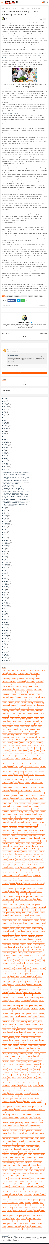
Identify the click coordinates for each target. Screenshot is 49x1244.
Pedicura (11, 1064)
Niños (36, 296)
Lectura (18, 963)
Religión (42, 1120)
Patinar (18, 1061)
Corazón (5, 801)
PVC (30, 1104)
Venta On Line (22, 1210)
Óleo (36, 1035)
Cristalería (36, 806)
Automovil (29, 718)
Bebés (38, 729)
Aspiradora (11, 715)
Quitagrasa (11, 1106)
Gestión (41, 902)
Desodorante (41, 824)
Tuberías (30, 1199)
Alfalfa (24, 692)
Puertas (33, 1101)
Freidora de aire (14, 894)
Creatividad (6, 806)
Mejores (41, 1000)
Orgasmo (30, 1040)
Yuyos (39, 1226)
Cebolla (30, 766)
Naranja (5, 1024)
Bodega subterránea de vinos (9, 485)
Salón (44, 1141)
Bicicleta (10, 734)
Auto (12, 718)
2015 (5, 629)
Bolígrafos (11, 739)
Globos (22, 904)
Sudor (26, 1170)
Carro (35, 761)
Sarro (12, 1149)
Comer (32, 785)
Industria (17, 936)
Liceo (12, 968)
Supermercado (16, 1173)
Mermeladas (16, 1005)
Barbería (17, 726)
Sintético (31, 1159)
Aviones (36, 718)
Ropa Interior (15, 1138)
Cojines (11, 782)
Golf (33, 904)
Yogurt (28, 1226)
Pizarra (4, 1080)
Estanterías (33, 867)
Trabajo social (6, 1194)
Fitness (34, 886)
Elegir (30, 851)
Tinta (31, 1189)
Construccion (41, 795)
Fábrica (27, 878)
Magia (17, 979)
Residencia (32, 1128)
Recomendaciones (32, 1109)
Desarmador (20, 822)
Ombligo (5, 1037)
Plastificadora (12, 1082)
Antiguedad (6, 705)
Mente (34, 1003)
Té (31, 1181)
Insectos (31, 939)
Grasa (4, 910)
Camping (27, 755)
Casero (37, 763)
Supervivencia (25, 1173)
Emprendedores (20, 854)
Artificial (36, 713)
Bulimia (4, 745)
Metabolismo (33, 1005)
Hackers (29, 912)
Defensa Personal (18, 819)
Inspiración (5, 941)
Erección (33, 859)
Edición (16, 846)
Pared (18, 1056)
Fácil (10, 880)
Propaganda (38, 1096)
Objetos (29, 1032)
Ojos (31, 1035)
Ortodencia (14, 1042)
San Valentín (16, 1146)
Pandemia (5, 1050)
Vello (4, 1210)
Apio (35, 705)
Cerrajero (36, 769)
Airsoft (22, 689)
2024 (5, 422)
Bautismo (32, 729)
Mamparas (22, 981)
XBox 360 (17, 1226)
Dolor (38, 840)
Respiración (6, 1130)
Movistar (35, 1016)
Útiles (28, 1205)
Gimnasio (5, 904)
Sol (20, 1165)
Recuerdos (41, 1109)
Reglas (16, 1117)
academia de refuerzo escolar (24, 100)
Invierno (18, 947)
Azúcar (4, 721)
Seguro (21, 1151)
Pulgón (4, 1104)
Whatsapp (23, 300)
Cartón (4, 763)
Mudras (4, 1019)
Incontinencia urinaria (8, 936)
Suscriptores (6, 1175)
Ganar (17, 899)
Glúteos (28, 904)
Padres (30, 1045)
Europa (41, 872)
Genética (35, 902)
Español (41, 864)
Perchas (5, 1069)
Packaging (15, 1045)
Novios (10, 1032)
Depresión (12, 822)
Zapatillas (12, 1229)
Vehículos (42, 1207)
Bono (4, 742)
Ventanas (36, 1210)
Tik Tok (21, 1189)
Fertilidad (19, 883)
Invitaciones (25, 947)
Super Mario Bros (7, 1173)
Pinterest (29, 1074)
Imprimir (19, 933)
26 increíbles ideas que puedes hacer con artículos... (16, 479)
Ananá (28, 700)
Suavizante (41, 1167)
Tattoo (15, 1181)
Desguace (13, 824)
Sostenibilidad (25, 1167)
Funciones (10, 896)
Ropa (27, 1136)
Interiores (23, 944)
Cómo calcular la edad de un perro (11, 475)
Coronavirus (34, 801)
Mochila (38, 1011)
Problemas (10, 1093)
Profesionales (35, 1093)
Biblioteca (31, 731)
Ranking (24, 1106)
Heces (26, 915)
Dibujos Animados (33, 830)
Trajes (20, 1194)
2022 (5, 461)
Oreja (11, 1040)
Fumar (4, 896)
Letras (21, 965)
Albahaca (5, 692)
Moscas (35, 1013)
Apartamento (21, 705)
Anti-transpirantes (38, 702)
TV (16, 1202)
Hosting (12, 928)
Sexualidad (29, 1157)
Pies (10, 1074)
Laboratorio (11, 957)
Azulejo (14, 721)
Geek (29, 902)
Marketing (18, 992)
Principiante (41, 1090)
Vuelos (4, 1223)
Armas (17, 710)
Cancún (39, 755)
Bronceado (39, 742)
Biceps (4, 734)
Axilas (42, 718)
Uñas (4, 1205)
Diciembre (42, 830)
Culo (4, 814)
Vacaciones (34, 1205)
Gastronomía (18, 902)
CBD (21, 766)
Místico (28, 1011)
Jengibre (32, 949)
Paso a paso (13, 1058)
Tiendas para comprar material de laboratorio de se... (16, 471)
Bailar (41, 721)
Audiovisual (5, 718)
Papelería (30, 1053)
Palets (10, 1048)
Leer (27, 963)
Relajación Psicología (23, 1120)
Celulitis (5, 769)
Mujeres (27, 1019)
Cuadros (20, 809)
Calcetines (31, 747)
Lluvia (41, 971)
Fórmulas (12, 891)
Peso (16, 1072)
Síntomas (37, 1159)
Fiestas (42, 883)
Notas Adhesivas (21, 1029)
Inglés (11, 939)
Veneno (15, 1210)
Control (21, 798)
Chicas (30, 771)
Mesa (22, 1005)
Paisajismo (42, 1045)
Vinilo (34, 1218)
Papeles (37, 1053)
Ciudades (5, 777)
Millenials (9, 1011)
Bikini (31, 734)
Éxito (30, 875)
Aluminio (37, 697)
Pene (43, 1066)
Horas (4, 926)
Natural (21, 1024)
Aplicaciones (41, 705)
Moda (43, 1011)
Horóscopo (29, 926)
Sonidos (12, 1167)
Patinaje (12, 1061)
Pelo (17, 1066)
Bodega (5, 739)
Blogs (24, 737)
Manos (23, 984)
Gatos (24, 902)
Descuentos (6, 824)
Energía (11, 856)
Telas (25, 1183)
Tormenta (9, 1191)
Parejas (24, 1056)
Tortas (21, 1191)
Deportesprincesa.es (13, 355)
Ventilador (5, 1213)
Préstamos (19, 1090)
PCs (40, 1061)
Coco (31, 779)
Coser (16, 803)
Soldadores (26, 1165)
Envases (5, 859)
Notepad (30, 1029)
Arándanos (31, 708)
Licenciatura (6, 968)
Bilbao (36, 734)
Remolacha (26, 1122)
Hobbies (5, 923)
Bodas (43, 737)
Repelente (16, 1125)
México (20, 1008)
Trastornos (19, 1197)
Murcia (13, 1021)
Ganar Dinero (24, 899)
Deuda (35, 827)
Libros (43, 965)
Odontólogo (40, 1032)
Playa (30, 1082)
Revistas (5, 1133)
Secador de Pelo (26, 1149)
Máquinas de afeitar (25, 989)
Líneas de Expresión (7, 971)
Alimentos (14, 694)
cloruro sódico (6, 779)
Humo (11, 931)
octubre (6, 406)
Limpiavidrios (35, 968)
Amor (23, 700)
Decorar (5, 819)
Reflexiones (6, 1114)
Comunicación (32, 793)
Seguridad (14, 1151)
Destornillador (13, 827)
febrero (6, 419)
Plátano (24, 1082)
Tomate (41, 1189)
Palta (28, 1048)
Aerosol (18, 684)
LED (23, 963)
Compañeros (6, 790)
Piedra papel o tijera (36, 1072)
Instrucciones (20, 941)
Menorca (18, 1003)
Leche (12, 963)
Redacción (23, 1112)
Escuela (42, 862)
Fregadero (5, 894)
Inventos (5, 947)
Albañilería (12, 692)
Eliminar (16, 365)
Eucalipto (34, 872)
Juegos (25, 952)
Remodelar (19, 1122)
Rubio (37, 1138)
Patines (24, 1061)
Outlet (4, 1045)
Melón (11, 1003)
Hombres (31, 923)
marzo (5, 417)
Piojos (19, 1077)
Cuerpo (36, 811)
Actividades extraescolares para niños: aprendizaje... (15, 480)
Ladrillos (18, 957)
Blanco (12, 737)
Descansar (35, 822)
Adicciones (12, 681)
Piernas (4, 1074)
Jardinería (15, 949)
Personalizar (6, 1072)
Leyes (38, 965)
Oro (8, 1042)
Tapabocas (42, 1175)
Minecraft (16, 1011)
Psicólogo (19, 1101)
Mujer (22, 1019)
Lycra (12, 976)
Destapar (5, 827)
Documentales (22, 840)
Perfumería (17, 1069)
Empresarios (29, 854)
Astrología (25, 715)
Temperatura (21, 1186)
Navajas (41, 1024)
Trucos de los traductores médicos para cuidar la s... (16, 482)
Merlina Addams (7, 1005)
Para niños (5, 1056)
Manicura (18, 984)
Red (18, 1112)
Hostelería (5, 928)
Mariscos (12, 992)
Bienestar (26, 734)
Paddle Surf (23, 1045)
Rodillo (4, 1136)
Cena (17, 769)
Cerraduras (29, 769)
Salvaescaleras (27, 1144)
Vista (19, 1221)
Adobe (32, 681)
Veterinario (5, 1215)
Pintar (23, 1074)
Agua (24, 686)
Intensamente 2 (7, 944)
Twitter (19, 300)
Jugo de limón (6, 955)
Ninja (9, 1029)
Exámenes (11, 875)
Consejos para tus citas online (10, 483)
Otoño (41, 1042)
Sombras (40, 1165)
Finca (21, 886)
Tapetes (5, 1178)
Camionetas (41, 753)
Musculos (23, 1021)
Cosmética (22, 803)
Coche (21, 779)
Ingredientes (18, 939)
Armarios (12, 710)
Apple (4, 708)
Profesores (5, 1096)
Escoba (4, 862)
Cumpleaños (28, 814)
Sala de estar (32, 1141)
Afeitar (24, 684)
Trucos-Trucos (22, 1199)
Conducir (21, 795)
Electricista (35, 848)
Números (16, 1032)
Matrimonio (13, 997)
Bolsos (33, 739)
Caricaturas (5, 761)
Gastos (11, 902)
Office (10, 1035)
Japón (4, 949)
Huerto (34, 928)
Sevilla (11, 1157)
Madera (29, 976)
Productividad (19, 1093)
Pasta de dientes (22, 1058)
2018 (5, 580)
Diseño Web (41, 835)
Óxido (9, 1045)
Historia (36, 920)
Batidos (26, 729)
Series (29, 1154)
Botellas (10, 742)
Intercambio (16, 944)
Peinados (28, 1064)
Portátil (41, 1085)
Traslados (5, 1197)
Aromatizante (39, 710)
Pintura (35, 1074)
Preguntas (35, 1088)
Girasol (11, 904)
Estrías (28, 870)
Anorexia (17, 702)
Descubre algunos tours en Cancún (11, 498)
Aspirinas (19, 715)
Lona (10, 973)
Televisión (13, 1186)
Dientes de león (13, 832)
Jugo (40, 952)
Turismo (5, 1202)
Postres (17, 1088)
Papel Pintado (22, 1053)
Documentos (32, 840)
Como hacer (33, 787)
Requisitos (12, 1128)
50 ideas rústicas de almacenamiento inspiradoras (15, 486)
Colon (40, 782)
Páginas (36, 1045)
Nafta (34, 1021)
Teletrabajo (6, 1186)
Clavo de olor (18, 777)
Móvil (29, 1016)
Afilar (29, 684)
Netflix (27, 1027)
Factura (15, 880)
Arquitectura (6, 713)
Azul (9, 721)
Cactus (42, 745)
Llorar (28, 971)
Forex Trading (27, 888)
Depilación (39, 819)
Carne (12, 761)
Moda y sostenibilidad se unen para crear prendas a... (16, 496)
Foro (17, 891)
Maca (17, 976)
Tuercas (36, 1199)
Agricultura (18, 686)
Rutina (14, 1141)
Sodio (4, 1165)
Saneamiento (30, 1146)
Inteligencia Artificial (38, 941)
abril (5, 401)
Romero (22, 1136)
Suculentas (19, 1170)
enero (5, 420)
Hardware (5, 915)
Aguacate (30, 686)
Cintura (26, 774)
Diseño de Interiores (22, 835)
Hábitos (18, 912)
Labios (4, 957)
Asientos (5, 715)
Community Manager (8, 787)
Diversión (31, 838)
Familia (21, 880)
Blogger (18, 737)
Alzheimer (5, 700)
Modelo (12, 1013)
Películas (5, 1066)
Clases (11, 777)
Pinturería (41, 1074)
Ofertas (5, 1035)
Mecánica (20, 997)
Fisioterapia (27, 886)
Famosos (27, 880)
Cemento (11, 769)
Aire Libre (16, 689)
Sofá (9, 1165)
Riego (10, 1133)
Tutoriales (11, 1202)
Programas (21, 1096)
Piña (9, 1077)
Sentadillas (5, 1154)
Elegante (24, 851)
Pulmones (11, 1104)
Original (42, 1040)
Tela (21, 1183)
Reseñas (20, 1128)
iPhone (31, 947)
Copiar (41, 798)
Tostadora (31, 1191)
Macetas (23, 976)
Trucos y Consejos (8, 1236)
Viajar (17, 1215)
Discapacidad (6, 835)
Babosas (20, 721)
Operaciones (25, 1037)
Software (15, 1165)
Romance (16, 1136)
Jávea (21, 949)
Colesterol (34, 782)
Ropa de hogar (6, 1138)
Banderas (21, 723)
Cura (34, 814)
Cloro (42, 777)
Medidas (17, 1000)
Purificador (24, 1104)
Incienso (32, 933)
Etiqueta (28, 872)
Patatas (42, 1058)
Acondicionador (32, 676)
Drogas (22, 843)
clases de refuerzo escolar (38, 36)
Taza (27, 1181)
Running (42, 1138)
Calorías (31, 750)
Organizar (24, 1040)
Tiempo (10, 1189)
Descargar (42, 822)
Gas (35, 899)
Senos (38, 1151)
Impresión (5, 933)
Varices (20, 1207)
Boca (39, 737)
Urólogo (9, 1205)
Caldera (38, 747)
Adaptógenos (29, 678)
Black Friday (6, 737)
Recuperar (5, 1112)
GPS (28, 907)
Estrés (23, 870)
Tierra (15, 1189)
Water (9, 1223)
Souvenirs (33, 1167)
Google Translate (15, 907)
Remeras (12, 1122)
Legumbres (38, 963)
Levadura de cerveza (30, 965)
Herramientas (16, 918)
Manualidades (6, 987)
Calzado (43, 750)
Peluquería (29, 1066)
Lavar (42, 960)
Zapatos (19, 1229)
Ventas (42, 1210)
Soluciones (33, 1165)
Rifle (15, 1133)
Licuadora (18, 968)
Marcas (33, 989)
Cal (25, 747)
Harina (11, 915)
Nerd (22, 1027)
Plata (19, 1082)
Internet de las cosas (39, 944)
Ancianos (34, 700)
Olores (40, 1035)
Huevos (40, 928)
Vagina (41, 1205)
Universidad (35, 1202)
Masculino (12, 995)
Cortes (4, 803)
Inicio (3, 8)
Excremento (24, 875)
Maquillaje (39, 987)
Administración (21, 681)
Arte (24, 713)
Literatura (17, 971)
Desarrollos (27, 822)
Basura (15, 729)
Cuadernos (13, 809)
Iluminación (35, 931)
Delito (26, 819)
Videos (13, 1218)
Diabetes (14, 830)
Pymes (34, 1104)
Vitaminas (32, 1221)
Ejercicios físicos (7, 848)
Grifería (20, 910)
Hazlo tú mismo (18, 915)
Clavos (25, 777)
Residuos (39, 1128)
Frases (39, 891)
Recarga (5, 1109)
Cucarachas (5, 811)
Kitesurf (37, 955)
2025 (5, 403)
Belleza (11, 731)
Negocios (11, 1027)
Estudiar (31, 296)
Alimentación (6, 694)
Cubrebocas (40, 809)
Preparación (6, 1090)
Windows (40, 1223)
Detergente (29, 827)
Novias (4, 1032)
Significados (13, 1159)
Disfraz (11, 838)
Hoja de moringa (18, 923)
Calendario (13, 750)
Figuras (9, 886)
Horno (22, 926)
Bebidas (5, 731)
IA (15, 931)
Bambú (9, 723)
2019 (5, 559)
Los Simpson (21, 973)
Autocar (23, 718)
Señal (20, 1154)
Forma (34, 888)
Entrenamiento (36, 856)
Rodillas (42, 1133)
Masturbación (20, 995)
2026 (5, 398)
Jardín (9, 949)
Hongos (37, 923)
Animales (11, 702)
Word (4, 1226)
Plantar (32, 1080)
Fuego (43, 894)
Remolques (34, 1122)
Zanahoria (5, 1229)
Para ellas (43, 1053)
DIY (4, 840)
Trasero (43, 1194)
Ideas (23, 931)
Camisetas (11, 755)
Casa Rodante (16, 763)
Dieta (20, 832)
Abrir (10, 673)
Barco (40, 726)
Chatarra (15, 771)
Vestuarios (37, 1213)
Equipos (27, 859)
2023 (5, 441)
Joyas (19, 952)
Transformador (28, 1194)
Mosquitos (41, 1013)
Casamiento (25, 763)
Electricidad (27, 848)
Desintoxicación (32, 824)
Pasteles (30, 1058)
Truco (10, 1199)
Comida (38, 785)
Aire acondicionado (7, 689)
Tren (33, 1197)
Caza (16, 766)
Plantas (38, 1080)
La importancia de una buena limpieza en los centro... (16, 502)
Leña (16, 965)
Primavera (34, 1090)
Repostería (24, 1125)
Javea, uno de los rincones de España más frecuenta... (16, 490)
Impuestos (25, 933)
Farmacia (33, 880)
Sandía (22, 1146)
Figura (4, 886)
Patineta (30, 1061)
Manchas (29, 981)
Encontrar (5, 856)
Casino (42, 763)
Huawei (23, 928)
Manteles (29, 984)
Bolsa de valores (20, 739)
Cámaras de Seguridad (19, 753)
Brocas (32, 742)
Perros (30, 1069)
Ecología (39, 843)
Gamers (12, 899)
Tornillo (16, 1191)
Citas (36, 774)
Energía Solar (18, 856)
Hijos (15, 920)
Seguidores (35, 1149)
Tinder (26, 1189)
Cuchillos (19, 811)
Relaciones (5, 1120)
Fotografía (23, 891)
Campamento (19, 755)
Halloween (36, 912)
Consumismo (6, 798)
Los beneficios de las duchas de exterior (12, 488)
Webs (15, 1223)
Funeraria (23, 896)
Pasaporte (5, 1058)
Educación (23, 296)
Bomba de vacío (41, 739)
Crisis (30, 806)
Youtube (34, 1226)
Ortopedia (29, 1042)
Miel (4, 1011)
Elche (20, 848)
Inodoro (25, 939)
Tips (7, 8)
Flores (4, 888)
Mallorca (5, 981)
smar (22, 1162)
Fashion (39, 880)
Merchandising (42, 1003)
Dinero (37, 832)
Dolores (44, 840)
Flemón (40, 886)
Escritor (29, 862)
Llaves (23, 971)
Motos (17, 1016)
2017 (5, 600)
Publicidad (26, 1101)
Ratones (40, 1106)
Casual (4, 766)
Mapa (26, 987)
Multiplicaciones (35, 1019)
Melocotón (5, 1003)
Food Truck (19, 888)
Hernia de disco (6, 918)
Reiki (31, 1117)
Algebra (37, 692)
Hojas (25, 923)
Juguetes (14, 955)
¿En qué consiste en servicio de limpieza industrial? (15, 491)
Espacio (24, 864)
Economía (5, 846)
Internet (29, 944)
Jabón (41, 947)
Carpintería (23, 761)
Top (4, 1191)
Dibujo (25, 830)
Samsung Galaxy (7, 1146)
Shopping (5, 1159)
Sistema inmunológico (8, 1162)
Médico (11, 1000)
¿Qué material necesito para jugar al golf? (13, 493)
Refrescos (29, 1114)
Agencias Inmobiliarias (8, 686)
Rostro (31, 1138)
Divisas (37, 838)
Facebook (12, 300)
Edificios (22, 846)
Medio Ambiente (26, 1000)
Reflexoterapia (14, 1114)
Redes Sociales (37, 1112)
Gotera (23, 907)
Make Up (33, 979)
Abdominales (24, 670)
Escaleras (39, 859)
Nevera (40, 1027)
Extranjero (13, 878)
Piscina (30, 1077)
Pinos (18, 1074)
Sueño (36, 1170)
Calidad (20, 750)
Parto (41, 1056)
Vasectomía (27, 1207)
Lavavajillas (6, 963)
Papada (29, 1050)
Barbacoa (10, 726)
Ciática (4, 774)
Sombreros (5, 1167)
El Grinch (15, 848)
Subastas (5, 1170)
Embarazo (42, 851)
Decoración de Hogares (40, 817)
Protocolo (30, 1098)
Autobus (17, 718)
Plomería (14, 1085)
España (35, 864)
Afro (34, 684)
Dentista (32, 819)
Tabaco (19, 1175)
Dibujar (20, 830)
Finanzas (16, 886)
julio (5, 411)
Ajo (35, 689)
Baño (32, 723)
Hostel (41, 926)
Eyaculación (20, 878)
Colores (12, 785)
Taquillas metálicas (14, 1178)
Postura (23, 1088)
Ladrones (24, 957)
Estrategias (17, 870)
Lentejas (11, 965)
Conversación (29, 798)
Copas (35, 798)
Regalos (5, 1117)
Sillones (24, 1159)
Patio (35, 1061)
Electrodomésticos (7, 851)
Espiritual (11, 867)
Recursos (12, 1112)
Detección (21, 827)
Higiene (10, 920)
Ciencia (10, 774)
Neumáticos (34, 1027)
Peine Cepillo (36, 1064)
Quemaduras (42, 1104)
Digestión (26, 832)
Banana (14, 723)
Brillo (28, 742)
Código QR (37, 779)
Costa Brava (36, 803)
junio (5, 412)
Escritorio (35, 862)
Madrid (39, 976)
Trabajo (38, 1191)
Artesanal (29, 713)
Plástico (5, 1082)
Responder (10, 365)
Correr (40, 801)
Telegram (38, 1183)
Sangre (37, 1146)
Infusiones (5, 939)
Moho (23, 1013)
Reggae (11, 1117)
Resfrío (25, 1128)
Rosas (26, 1138)
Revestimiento (37, 1130)
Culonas (9, 814)
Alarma (39, 689)
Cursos (13, 817)
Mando (41, 981)
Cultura (21, 814)
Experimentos (37, 875)
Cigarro (16, 774)
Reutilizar (29, 1130)
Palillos (16, 1048)
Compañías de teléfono (17, 790)
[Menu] (2, 2)
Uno (41, 1202)
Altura (30, 697)
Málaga (39, 979)
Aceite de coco (35, 673)
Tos (26, 1191)
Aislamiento (29, 689)
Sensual (44, 1151)
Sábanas (21, 1141)
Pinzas (4, 1077)
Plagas (20, 1080)
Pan (39, 1048)
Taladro (30, 1175)
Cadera (4, 747)
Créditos (19, 806)
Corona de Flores (25, 801)
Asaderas (42, 713)
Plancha (26, 1080)
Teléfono (31, 1183)
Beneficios (17, 731)
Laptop (27, 960)
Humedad (5, 931)
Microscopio (34, 1008)
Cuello (25, 811)
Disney (16, 838)
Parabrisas (12, 1056)
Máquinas (16, 989)
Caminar (29, 753)
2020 (5, 539)
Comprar (16, 793)
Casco (31, 763)
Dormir (17, 843)
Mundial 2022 (6, 1021)
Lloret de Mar (35, 971)
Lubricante (28, 973)
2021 (5, 518)
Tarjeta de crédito (41, 1178)
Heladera (32, 915)
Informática (39, 936)
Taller (35, 1175)
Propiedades (6, 1098)
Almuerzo (39, 694)
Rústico (9, 1141)
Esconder (11, 862)
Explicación (5, 878)
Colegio (27, 782)
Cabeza (24, 745)
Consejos (17, 296)
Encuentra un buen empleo (9, 505)
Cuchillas (13, 811)
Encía (42, 854)
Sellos (26, 1151)
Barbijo (27, 726)
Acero (20, 676)
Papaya (40, 1050)
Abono (43, 670)
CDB (25, 766)
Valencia (5, 1207)
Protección (23, 1098)
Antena (30, 702)
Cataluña (10, 766)
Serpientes (36, 1154)
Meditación (34, 1000)
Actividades (10, 296)
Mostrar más (43, 333)
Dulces (33, 843)
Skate (17, 1162)
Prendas (42, 1088)
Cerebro (23, 769)
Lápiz (22, 960)
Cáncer (33, 755)
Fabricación (33, 878)
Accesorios (21, 673)
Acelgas (14, 676)
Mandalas (35, 981)
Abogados (37, 670)
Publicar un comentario (24, 373)
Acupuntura (21, 678)
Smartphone (28, 1162)
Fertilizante (27, 883)
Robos (31, 1133)
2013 (5, 654)
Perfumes (24, 1069)
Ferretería (12, 883)
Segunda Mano (6, 1151)
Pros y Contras (14, 1098)
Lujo (41, 973)
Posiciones (10, 1088)
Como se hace (41, 787)
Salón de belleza (7, 1144)
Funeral (17, 896)
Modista (18, 1013)
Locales (5, 973)
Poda (25, 1085)
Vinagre (29, 1218)
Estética (5, 870)
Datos (18, 817)
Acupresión (13, 678)
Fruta (38, 894)
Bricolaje (22, 742)
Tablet (24, 1175)
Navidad (5, 1027)
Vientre (23, 1218)
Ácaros (14, 673)
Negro (17, 1027)
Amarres (18, 700)
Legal (31, 963)
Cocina (26, 779)
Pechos (5, 1064)
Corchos (17, 801)
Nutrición (22, 1032)
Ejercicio (42, 846)
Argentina (5, 710)
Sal (25, 1141)
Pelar (43, 1064)
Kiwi (43, 955)
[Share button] (27, 300)
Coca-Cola (14, 779)
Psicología (12, 1101)
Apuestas (25, 708)
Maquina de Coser (7, 989)
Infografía (24, 936)
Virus (10, 1221)
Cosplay (29, 803)
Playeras (36, 1082)
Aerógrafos (11, 684)
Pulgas (39, 1101)
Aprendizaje (17, 708)
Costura (43, 803)
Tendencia (29, 1186)
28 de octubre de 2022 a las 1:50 (13, 351)
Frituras (33, 894)
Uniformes (27, 1202)
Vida (34, 1215)
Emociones (5, 854)
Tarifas (32, 1178)
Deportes (5, 822)
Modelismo (5, 1013)
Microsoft (42, 1008)
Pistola (39, 1077)
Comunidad (41, 793)
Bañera (27, 723)
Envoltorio (11, 859)
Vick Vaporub (27, 1215)
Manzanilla (20, 987)
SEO (25, 1154)
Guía (42, 910)
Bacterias (35, 721)
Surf (41, 1173)
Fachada (5, 880)
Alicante (43, 692)
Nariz (16, 1024)
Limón (28, 968)
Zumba (25, 1229)
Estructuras (35, 870)
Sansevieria (5, 1149)
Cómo (16, 787)
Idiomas (29, 931)
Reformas (22, 1114)
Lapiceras (16, 960)
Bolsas (27, 739)
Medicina (42, 997)
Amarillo (12, 700)
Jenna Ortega (39, 949)
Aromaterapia (30, 710)
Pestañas (22, 1072)
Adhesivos (5, 681)
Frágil (34, 891)
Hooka (43, 923)
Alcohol (19, 692)
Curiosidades (6, 817)
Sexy (35, 1157)
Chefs (21, 771)
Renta (4, 1125)
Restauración (14, 1130)
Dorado (11, 843)
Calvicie (37, 750)
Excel (17, 875)
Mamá (10, 981)
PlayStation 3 (6, 1085)
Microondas (26, 1008)
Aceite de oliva (6, 676)
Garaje (30, 899)
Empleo (12, 854)
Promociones (30, 1096)
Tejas (12, 1183)
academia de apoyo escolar (10, 113)
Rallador (18, 1106)
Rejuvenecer (37, 1117)
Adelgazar (37, 678)
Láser (32, 960)
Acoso (39, 676)
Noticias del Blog (38, 1029)
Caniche (17, 758)
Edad (11, 846)
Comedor (27, 785)
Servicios (5, 1157)
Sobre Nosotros (37, 1162)
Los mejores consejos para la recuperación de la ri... (15, 477)
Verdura (17, 1213)
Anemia (5, 702)
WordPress (10, 1226)
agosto (6, 409)
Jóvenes (14, 952)
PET (28, 1072)
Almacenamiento (23, 694)
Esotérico (17, 864)
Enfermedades (27, 856)
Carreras (30, 761)
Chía (26, 771)
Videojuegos (6, 1218)
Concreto (14, 795)
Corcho (11, 801)
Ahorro (36, 686)
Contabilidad (14, 798)
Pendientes (37, 1066)
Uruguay (16, 1205)
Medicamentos (34, 997)
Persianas (36, 1069)
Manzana (14, 987)
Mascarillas (37, 992)
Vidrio (18, 1218)
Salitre (38, 1141)
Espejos (5, 867)
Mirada (22, 1011)
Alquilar (25, 697)
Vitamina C (25, 1221)
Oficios (21, 1035)
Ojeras (26, 1035)
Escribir (23, 862)
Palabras (5, 1048)
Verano (11, 1213)
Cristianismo (6, 809)
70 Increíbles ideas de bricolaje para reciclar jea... (15, 504)
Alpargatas (18, 697)
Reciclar (24, 1109)
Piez (14, 1074)
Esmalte (11, 864)
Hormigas (10, 926)
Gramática (34, 907)
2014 (5, 638)
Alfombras (30, 692)
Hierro (4, 920)
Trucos (15, 1199)
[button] (43, 2)
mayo (5, 400)
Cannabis (24, 758)
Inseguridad (38, 939)
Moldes (29, 1013)
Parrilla (36, 1056)
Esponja (17, 867)
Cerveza (43, 769)
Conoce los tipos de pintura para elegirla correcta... (15, 494)
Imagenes (43, 931)
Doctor (15, 840)
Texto (4, 1189)
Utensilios (22, 1205)
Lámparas (5, 960)
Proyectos (5, 1101)
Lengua (5, 965)
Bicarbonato (39, 731)
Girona (16, 904)
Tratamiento (27, 1197)
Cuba (33, 809)
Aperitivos (29, 705)
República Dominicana (34, 1125)
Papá (24, 1050)
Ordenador (5, 1040)
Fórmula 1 (5, 891)
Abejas (31, 670)
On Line (18, 1037)
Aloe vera (5, 697)
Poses (4, 1088)
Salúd (19, 1144)
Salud (14, 1144)
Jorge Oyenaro (6, 952)
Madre (34, 976)
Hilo (19, 920)
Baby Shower (28, 721)
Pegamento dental (19, 1064)
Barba (4, 726)
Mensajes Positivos (26, 1003)
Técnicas (41, 1181)
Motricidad (23, 1016)
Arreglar (13, 713)
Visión (14, 1221)
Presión (12, 1090)
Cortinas (10, 803)
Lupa (4, 976)
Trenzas (38, 1197)
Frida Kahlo (22, 894)
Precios (29, 1088)
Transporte (36, 1194)
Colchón (21, 782)
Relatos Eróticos (34, 1120)
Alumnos (43, 697)
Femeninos (5, 883)
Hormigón (17, 926)
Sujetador (42, 1170)
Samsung (35, 1144)
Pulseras (17, 1104)
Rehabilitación (24, 1117)
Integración (28, 941)
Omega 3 (11, 1037)
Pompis (35, 1085)
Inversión (11, 947)
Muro (18, 1021)
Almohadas (31, 694)
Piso (35, 1077)
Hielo (38, 918)
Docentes (9, 840)
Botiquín (16, 742)
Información (31, 936)
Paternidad (5, 1061)
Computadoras (23, 793)
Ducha (28, 843)
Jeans (26, 949)
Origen (36, 1040)
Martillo (25, 992)
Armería (23, 710)
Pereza (10, 1069)
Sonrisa (18, 1167)
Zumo (30, 1229)
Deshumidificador (22, 824)
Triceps (5, 1199)
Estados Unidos (25, 867)
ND (8, 349)
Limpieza (42, 968)
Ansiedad (24, 702)
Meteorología (6, 1008)
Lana (11, 960)
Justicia (20, 955)
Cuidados (43, 811)
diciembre (6, 423)
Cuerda (31, 811)
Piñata (13, 1077)
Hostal (35, 926)
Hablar (23, 912)
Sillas (19, 1159)
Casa (9, 763)
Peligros (11, 1066)
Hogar (10, 923)
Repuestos (5, 1128)
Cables (29, 745)
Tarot (10, 1181)
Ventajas (30, 1210)
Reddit (29, 1112)
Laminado (38, 957)
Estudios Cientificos (14, 872)
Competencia (37, 790)
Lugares (35, 973)
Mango (4, 984)
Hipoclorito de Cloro (28, 920)
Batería (20, 729)
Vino (39, 1218)
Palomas (22, 1048)
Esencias (5, 864)
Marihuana (5, 992)
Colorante (5, 785)
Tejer (16, 1183)
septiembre (7, 408)
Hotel (17, 928)
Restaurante (22, 1130)
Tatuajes (22, 1181)
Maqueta (32, 987)
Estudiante (42, 870)
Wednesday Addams (23, 1223)
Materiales (35, 995)
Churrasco (41, 771)
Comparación (28, 790)
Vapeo (15, 1207)
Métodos (14, 1008)
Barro (4, 729)
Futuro (41, 896)
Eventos (5, 875)
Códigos (5, 782)
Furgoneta (29, 896)
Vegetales (34, 1207)
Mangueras (11, 984)
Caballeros (11, 745)
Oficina (15, 1035)
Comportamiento (7, 793)
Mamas (16, 981)
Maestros (11, 979)
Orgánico (17, 1040)
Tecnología (5, 1183)
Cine (21, 774)
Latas (37, 960)
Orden (38, 1037)
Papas (34, 1050)
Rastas (29, 1106)
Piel (44, 1072)
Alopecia (12, 697)
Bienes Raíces (18, 734)
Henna (38, 915)
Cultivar (15, 814)
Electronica (17, 851)
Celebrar (36, 766)
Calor (25, 750)
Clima (37, 777)
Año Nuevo (13, 705)
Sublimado (12, 1170)
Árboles (38, 708)
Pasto (36, 1058)
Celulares (43, 766)
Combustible (19, 785)
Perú (12, 1072)
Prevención (26, 1090)
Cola (16, 782)
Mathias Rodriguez (23, 322)
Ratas (34, 1106)
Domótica (5, 843)
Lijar (24, 968)
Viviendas (39, 1221)
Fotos (29, 891)
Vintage (5, 1221)
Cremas (25, 806)
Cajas (21, 747)
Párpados (30, 1056)
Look (14, 973)
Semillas (32, 1151)
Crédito (13, 806)
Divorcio (43, 838)
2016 (5, 621)
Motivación (5, 1016)
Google (38, 904)
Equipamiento (19, 859)
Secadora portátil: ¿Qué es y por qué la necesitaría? (15, 472)
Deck (23, 817)
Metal (40, 1005)
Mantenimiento (37, 984)
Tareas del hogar (25, 1178)
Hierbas (44, 918)
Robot (36, 1133)
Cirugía (31, 774)
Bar (36, 723)
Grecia (14, 910)
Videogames (40, 1215)
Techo (35, 1181)
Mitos (33, 1011)
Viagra (11, 1215)
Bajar (4, 723)
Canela (11, 758)
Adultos (5, 684)
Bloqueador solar (31, 737)
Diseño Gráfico (32, 835)
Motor (11, 1016)
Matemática (28, 995)
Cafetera (15, 747)
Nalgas (40, 1021)
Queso (4, 1106)
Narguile (11, 1024)
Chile (35, 771)
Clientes (31, 777)
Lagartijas (31, 957)
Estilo (10, 870)
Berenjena (24, 731)
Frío (28, 894)
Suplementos (34, 1173)
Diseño (13, 835)
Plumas (20, 1085)
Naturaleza (34, 1024)
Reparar (10, 1125)
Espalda (30, 864)
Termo (35, 1186)
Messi (27, 1005)
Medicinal (5, 1000)
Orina (4, 1042)
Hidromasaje (32, 918)
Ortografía (21, 1042)
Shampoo (41, 1157)
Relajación (12, 1120)
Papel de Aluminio (12, 1053)
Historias (43, 920)
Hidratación (24, 918)
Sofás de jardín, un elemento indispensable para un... (15, 499)
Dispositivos (24, 838)
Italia (36, 947)
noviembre (7, 404)
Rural (4, 1141)
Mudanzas (41, 1016)
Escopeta (17, 862)
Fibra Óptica (35, 883)
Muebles (11, 1019)
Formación (40, 888)
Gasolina (5, 902)
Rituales (21, 1133)
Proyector (37, 1098)
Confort (27, 795)
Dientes (5, 832)
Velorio (9, 1210)
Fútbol (36, 896)
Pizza (15, 1080)
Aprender (10, 708)
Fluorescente (11, 888)
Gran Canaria (42, 907)
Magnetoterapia (25, 979)
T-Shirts (13, 1175)
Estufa (22, 872)
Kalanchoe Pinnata (28, 955)
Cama (4, 753)
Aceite (27, 673)
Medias (26, 997)
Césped (5, 771)
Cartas (40, 761)
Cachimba (36, 745)
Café (10, 747)
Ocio (34, 1032)
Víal (21, 1215)
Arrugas (19, 713)
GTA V (37, 910)
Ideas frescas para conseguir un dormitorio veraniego (16, 501)
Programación (13, 1096)
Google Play (6, 907)
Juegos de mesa (33, 952)
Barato (40, 723)
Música (29, 1021)
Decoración (29, 817)
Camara (10, 753)
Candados (5, 758)
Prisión (4, 1093)
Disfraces (5, 838)
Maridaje (40, 989)
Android (40, 700)
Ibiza (19, 931)
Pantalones (12, 1050)
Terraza (41, 1186)
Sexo (23, 1157)
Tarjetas (5, 1181)
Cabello (18, 745)
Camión (34, 753)
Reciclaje (17, 1109)
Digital (32, 832)
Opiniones (32, 1037)
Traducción (14, 1194)
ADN (28, 681)
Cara (29, 758)
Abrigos (5, 673)
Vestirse (31, 1213)
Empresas (36, 854)
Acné (25, 676)
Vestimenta (24, 1213)
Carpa (17, 761)
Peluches (22, 1066)
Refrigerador (37, 1114)
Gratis (9, 910)
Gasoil (39, 899)
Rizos (26, 1133)
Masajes (31, 992)
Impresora (12, 933)
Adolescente (39, 681)
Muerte (16, 1019)
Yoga (23, 1226)
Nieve (4, 1029)
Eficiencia (35, 846)
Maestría (5, 979)
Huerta (28, 928)
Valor (10, 1207)
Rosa (22, 1138)
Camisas (5, 755)
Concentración (6, 795)
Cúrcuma (40, 814)
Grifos (25, 910)
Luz (8, 976)
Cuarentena (27, 809)
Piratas (24, 1077)
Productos (27, 1093)
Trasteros (12, 1197)
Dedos (10, 819)
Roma (10, 1136)
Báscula (9, 729)
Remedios (5, 1122)
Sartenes (17, 1149)
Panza (19, 1050)
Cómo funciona (24, 787)
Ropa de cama (34, 1136)
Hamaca (43, 912)
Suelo (31, 1170)
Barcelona (33, 726)
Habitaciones (10, 912)
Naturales (27, 1024)
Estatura (41, 867)
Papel (4, 1053)
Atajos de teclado (34, 715)
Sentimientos (14, 1154)
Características (36, 758)
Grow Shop (31, 910)
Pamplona (33, 1048)
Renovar (41, 1122)
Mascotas (5, 995)
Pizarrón (10, 1080)
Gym (4, 912)
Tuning (42, 1199)
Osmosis (36, 1042)
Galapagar (5, 899)
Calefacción (6, 750)
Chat (10, 771)
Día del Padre (6, 830)
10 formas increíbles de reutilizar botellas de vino (15, 474)
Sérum (42, 1154)
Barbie (22, 726)
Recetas (11, 1109)
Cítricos (42, 774)
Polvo (29, 1085)
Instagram (12, 941)
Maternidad (5, 997)
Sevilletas (17, 1157)
